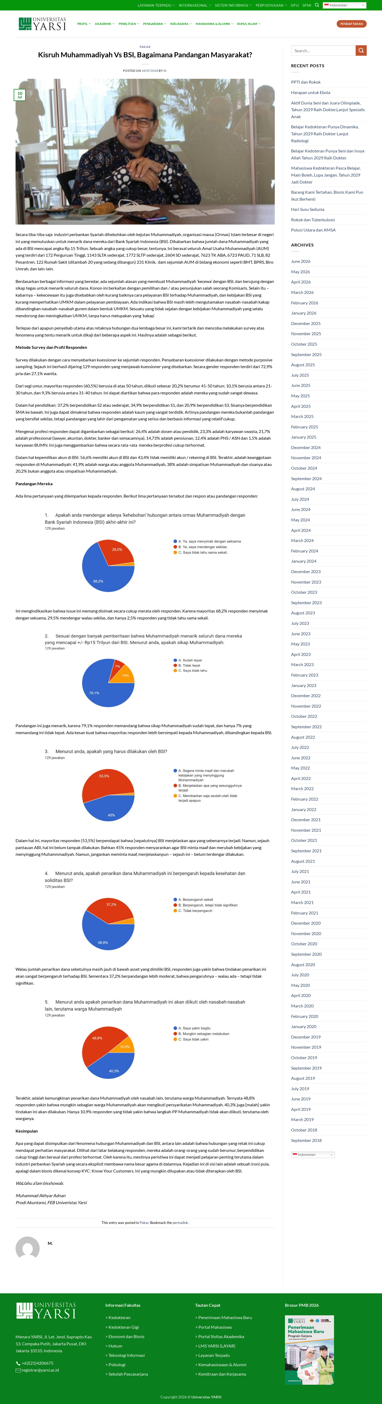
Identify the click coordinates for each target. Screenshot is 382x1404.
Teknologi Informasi (127, 1355)
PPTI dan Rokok (306, 81)
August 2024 (303, 488)
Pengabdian (154, 23)
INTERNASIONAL (195, 5)
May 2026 (300, 271)
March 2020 (302, 1005)
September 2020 (306, 954)
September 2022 (306, 726)
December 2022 (306, 695)
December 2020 (306, 922)
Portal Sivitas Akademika (221, 1336)
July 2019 (300, 1088)
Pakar (145, 46)
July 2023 (300, 623)
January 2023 (303, 685)
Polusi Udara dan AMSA (313, 229)
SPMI (307, 5)
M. (165, 70)
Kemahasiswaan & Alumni (222, 1364)
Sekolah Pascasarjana (128, 1373)
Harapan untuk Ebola (310, 92)
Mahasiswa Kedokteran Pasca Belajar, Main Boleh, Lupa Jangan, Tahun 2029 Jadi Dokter (326, 174)
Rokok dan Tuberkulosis (313, 219)
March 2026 (302, 292)
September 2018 (306, 1140)
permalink (180, 1222)
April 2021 (301, 891)
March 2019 (302, 1119)
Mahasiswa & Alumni (214, 23)
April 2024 (301, 530)
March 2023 (302, 664)
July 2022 (300, 747)
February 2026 (304, 302)
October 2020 (304, 943)
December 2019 (306, 1036)
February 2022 (304, 798)
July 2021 (300, 871)
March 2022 (302, 788)
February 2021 (304, 912)
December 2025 (306, 323)
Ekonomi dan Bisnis (126, 1336)
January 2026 (303, 312)
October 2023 (304, 592)
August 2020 (303, 964)
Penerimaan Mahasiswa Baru (225, 1317)
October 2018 (304, 1129)
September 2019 (306, 1067)
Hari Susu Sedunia (307, 209)
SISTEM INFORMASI (233, 5)
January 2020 (303, 1026)
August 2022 (303, 737)
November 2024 (306, 457)
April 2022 (301, 778)
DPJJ (295, 5)
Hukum (115, 1345)
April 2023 (301, 654)
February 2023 (304, 674)
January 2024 (303, 560)
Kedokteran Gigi (124, 1327)
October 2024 (304, 468)
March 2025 (302, 416)
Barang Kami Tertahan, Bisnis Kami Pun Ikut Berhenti (327, 195)
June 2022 (300, 757)
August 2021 (303, 861)
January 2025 (303, 436)
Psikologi (117, 1364)
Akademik (105, 23)
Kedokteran (120, 1317)
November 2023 (306, 581)
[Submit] (361, 50)
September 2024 (306, 478)
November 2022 (306, 705)
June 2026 (300, 261)
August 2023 (303, 612)
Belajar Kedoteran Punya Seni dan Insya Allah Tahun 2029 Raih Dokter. (327, 154)
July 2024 (300, 499)
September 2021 (306, 850)
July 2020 (300, 974)
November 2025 (306, 333)
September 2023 (306, 602)
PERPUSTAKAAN (271, 5)
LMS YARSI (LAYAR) (216, 1345)
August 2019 (303, 1078)
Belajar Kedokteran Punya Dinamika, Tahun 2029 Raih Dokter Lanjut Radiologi (325, 133)
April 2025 (301, 406)
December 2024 (306, 447)
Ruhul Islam (249, 23)
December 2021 (306, 819)
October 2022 (304, 716)
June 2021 (300, 881)
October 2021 (304, 840)
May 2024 (300, 519)
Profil (84, 23)
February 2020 (304, 1016)
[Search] (317, 5)
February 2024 (304, 550)
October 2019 (304, 1057)
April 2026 (301, 281)
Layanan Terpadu (156, 5)
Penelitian (129, 23)
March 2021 (302, 902)
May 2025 (300, 395)
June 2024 (300, 509)
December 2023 (306, 571)
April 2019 (301, 1109)
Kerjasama (181, 23)
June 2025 (300, 385)
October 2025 (304, 343)
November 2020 (306, 933)
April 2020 (301, 995)
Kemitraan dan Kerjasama (222, 1373)
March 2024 (302, 540)
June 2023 (300, 633)
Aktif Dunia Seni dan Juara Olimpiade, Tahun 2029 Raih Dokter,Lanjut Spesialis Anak (328, 109)
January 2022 (303, 809)
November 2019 (306, 1047)
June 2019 (300, 1098)
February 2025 (304, 426)
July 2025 (300, 375)
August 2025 (303, 364)
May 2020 (300, 985)
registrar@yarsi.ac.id (40, 1369)
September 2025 (306, 354)
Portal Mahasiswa (215, 1327)
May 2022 (300, 767)
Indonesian (335, 5)
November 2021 (306, 829)
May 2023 (300, 643)
